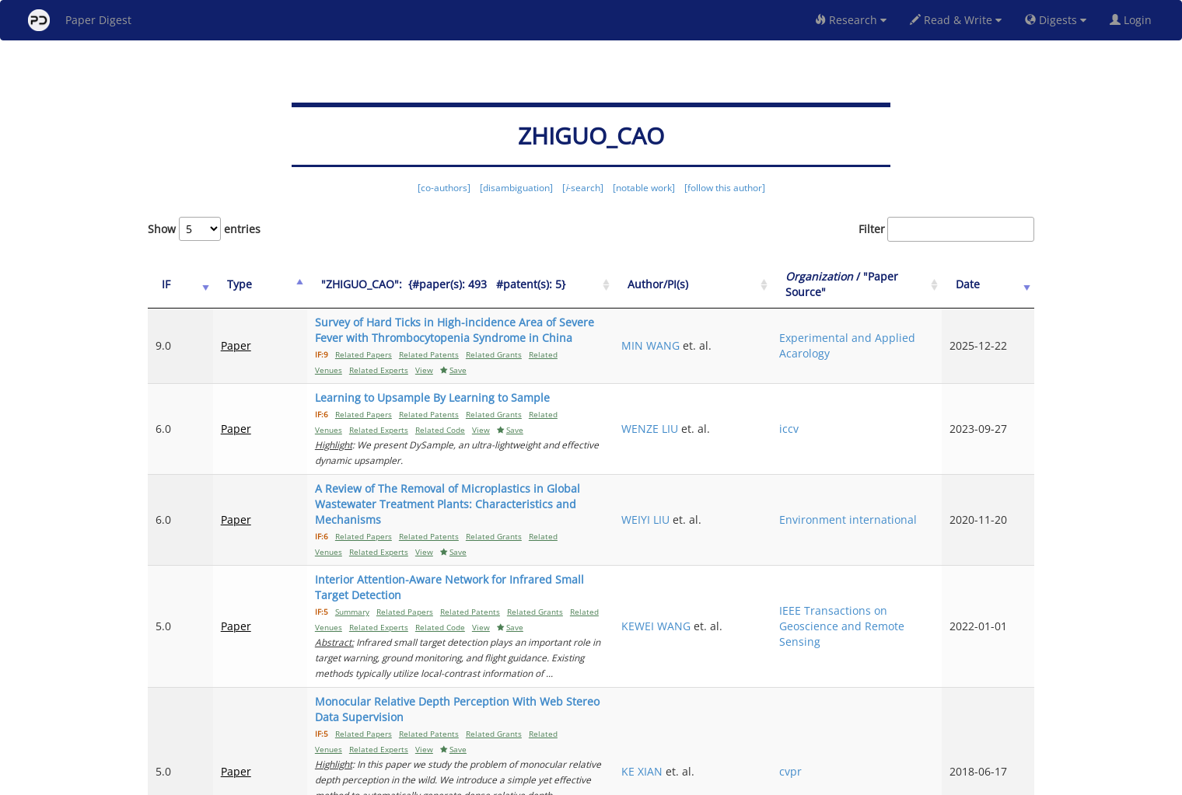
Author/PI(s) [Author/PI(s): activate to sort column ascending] (756, 284)
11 (967, 717)
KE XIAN (740, 647)
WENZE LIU (747, 405)
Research (850, 19)
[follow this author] (724, 187)
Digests (1055, 19)
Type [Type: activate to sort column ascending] (224, 284)
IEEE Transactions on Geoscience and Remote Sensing (894, 548)
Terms (597, 780)
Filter (946, 229)
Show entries (204, 229)
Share (671, 780)
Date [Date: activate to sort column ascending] (989, 284)
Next (1010, 717)
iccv (849, 405)
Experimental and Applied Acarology (887, 338)
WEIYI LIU (743, 472)
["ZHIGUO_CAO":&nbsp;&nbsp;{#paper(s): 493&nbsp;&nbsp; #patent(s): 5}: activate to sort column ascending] (491, 285)
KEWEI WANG (754, 548)
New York (717, 780)
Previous (728, 717)
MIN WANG (748, 337)
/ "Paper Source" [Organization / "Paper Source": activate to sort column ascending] (885, 284)
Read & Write (956, 19)
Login (1134, 19)
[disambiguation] (516, 187)
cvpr (851, 647)
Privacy (634, 780)
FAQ (526, 780)
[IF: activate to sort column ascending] (173, 285)
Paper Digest (79, 20)
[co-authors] (444, 187)
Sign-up (559, 780)
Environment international (873, 473)
